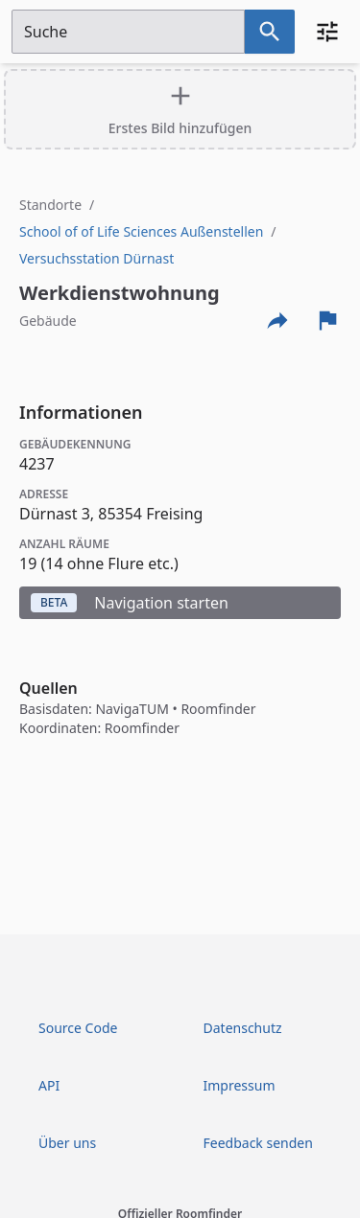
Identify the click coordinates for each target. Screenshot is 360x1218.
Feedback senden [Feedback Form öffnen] (258, 1143)
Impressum (240, 1085)
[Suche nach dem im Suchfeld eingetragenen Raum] (270, 32)
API (49, 1085)
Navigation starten (129, 602)
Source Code (77, 1028)
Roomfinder (217, 709)
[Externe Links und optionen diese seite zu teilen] (277, 320)
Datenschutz (243, 1028)
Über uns (67, 1143)
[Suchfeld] (128, 32)
